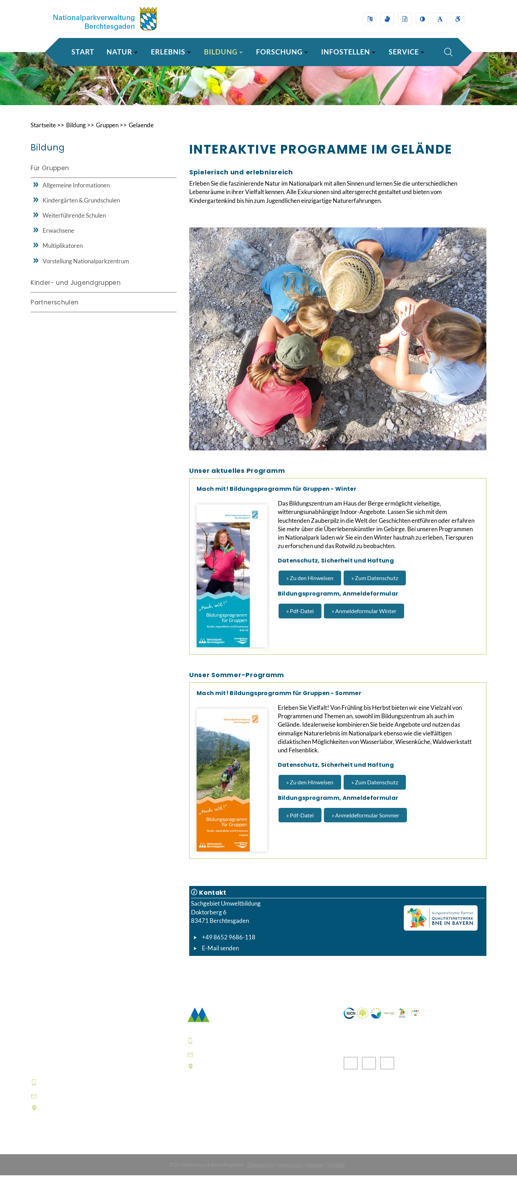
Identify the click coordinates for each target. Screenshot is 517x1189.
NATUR (119, 51)
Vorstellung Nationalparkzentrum (86, 274)
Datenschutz (261, 1178)
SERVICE (404, 51)
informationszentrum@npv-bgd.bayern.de (104, 1109)
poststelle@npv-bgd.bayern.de (244, 1068)
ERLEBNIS (168, 51)
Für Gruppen (50, 182)
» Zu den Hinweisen (309, 592)
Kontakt (336, 1178)
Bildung (79, 138)
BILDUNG (220, 51)
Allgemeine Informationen (76, 198)
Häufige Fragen (209, 1135)
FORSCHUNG (279, 51)
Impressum (290, 1178)
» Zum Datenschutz (374, 592)
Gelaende (147, 138)
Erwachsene (58, 244)
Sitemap (315, 1178)
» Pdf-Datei (300, 624)
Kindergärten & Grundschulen (81, 213)
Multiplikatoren (63, 259)
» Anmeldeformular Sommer (365, 828)
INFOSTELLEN (345, 51)
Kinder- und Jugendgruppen (76, 296)
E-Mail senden (220, 961)
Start (82, 51)
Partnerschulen (54, 315)
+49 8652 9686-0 (65, 1095)
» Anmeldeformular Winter (364, 624)
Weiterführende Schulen (74, 228)
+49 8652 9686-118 (228, 951)
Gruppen (112, 138)
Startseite (44, 138)
